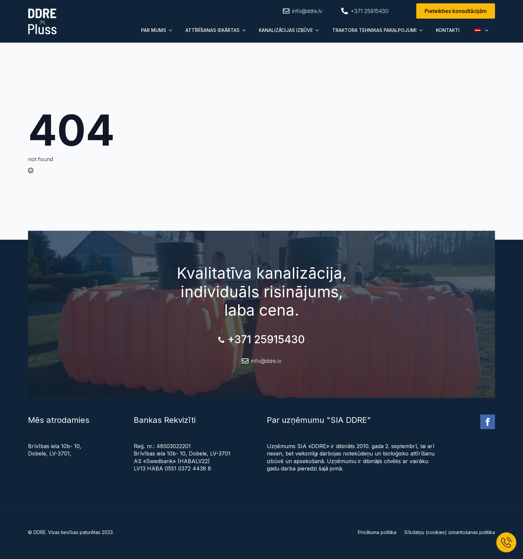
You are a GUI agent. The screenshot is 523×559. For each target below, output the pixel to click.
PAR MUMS (153, 30)
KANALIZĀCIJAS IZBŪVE (286, 30)
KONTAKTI (448, 30)
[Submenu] (172, 30)
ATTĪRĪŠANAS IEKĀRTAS (212, 30)
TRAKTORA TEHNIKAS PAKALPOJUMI (374, 30)
